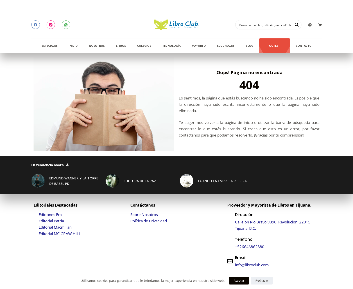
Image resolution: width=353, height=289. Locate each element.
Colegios (144, 46)
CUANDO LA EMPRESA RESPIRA (222, 181)
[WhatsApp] (66, 24)
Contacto (304, 46)
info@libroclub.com (252, 264)
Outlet (274, 46)
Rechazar (262, 280)
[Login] (310, 24)
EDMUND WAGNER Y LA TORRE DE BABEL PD (73, 181)
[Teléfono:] (230, 243)
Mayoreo (199, 46)
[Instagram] (51, 24)
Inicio (73, 46)
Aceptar (239, 280)
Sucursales (225, 46)
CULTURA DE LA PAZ (140, 181)
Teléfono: (244, 239)
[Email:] (230, 261)
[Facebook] (35, 24)
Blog (249, 46)
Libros (121, 46)
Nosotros (97, 46)
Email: (241, 257)
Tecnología (171, 46)
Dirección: (244, 214)
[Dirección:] (230, 221)
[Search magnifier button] (297, 25)
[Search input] (265, 24)
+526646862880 (249, 246)
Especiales (49, 46)
